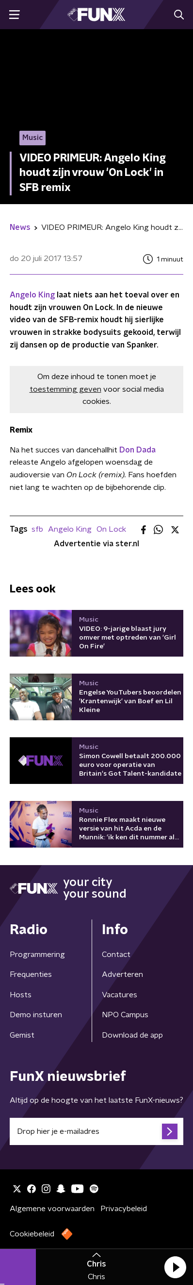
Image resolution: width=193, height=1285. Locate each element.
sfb (37, 529)
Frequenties (31, 974)
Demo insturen (36, 1015)
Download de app (132, 1035)
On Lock (111, 529)
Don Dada (137, 450)
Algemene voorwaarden (52, 1209)
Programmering (37, 954)
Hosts (21, 995)
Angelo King (32, 295)
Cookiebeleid (32, 1234)
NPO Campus (125, 1015)
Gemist (22, 1035)
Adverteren (122, 974)
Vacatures (119, 995)
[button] (175, 1267)
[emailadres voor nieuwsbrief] (96, 1131)
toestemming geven (65, 389)
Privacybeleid (123, 1209)
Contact (116, 954)
